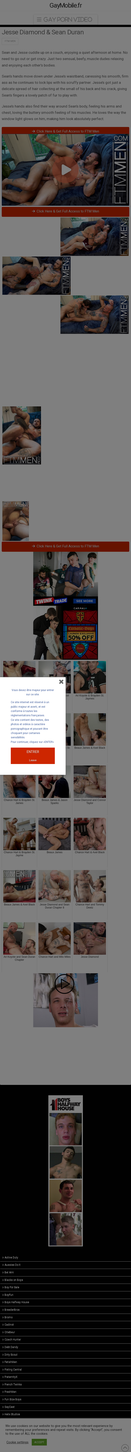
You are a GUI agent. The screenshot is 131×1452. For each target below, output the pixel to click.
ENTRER (33, 752)
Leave (32, 760)
